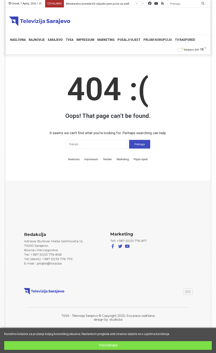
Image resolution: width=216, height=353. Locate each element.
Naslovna (18, 39)
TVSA (69, 39)
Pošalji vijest (128, 39)
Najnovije (37, 39)
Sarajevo (55, 39)
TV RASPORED (185, 39)
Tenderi (107, 159)
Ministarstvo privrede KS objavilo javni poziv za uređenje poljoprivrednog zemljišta (116, 3)
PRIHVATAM (108, 345)
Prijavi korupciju (157, 39)
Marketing (106, 39)
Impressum (85, 39)
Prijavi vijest (141, 159)
